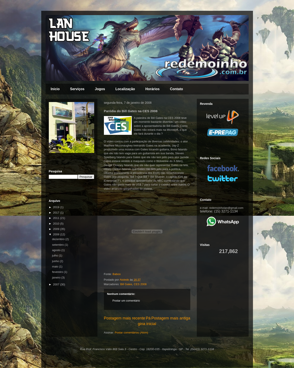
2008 (56, 234)
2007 (56, 284)
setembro (58, 244)
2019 (56, 207)
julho (55, 255)
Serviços (77, 89)
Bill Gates (126, 284)
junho (56, 261)
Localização (125, 89)
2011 (56, 218)
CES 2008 (140, 284)
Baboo (117, 274)
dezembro (58, 239)
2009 (56, 229)
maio (55, 266)
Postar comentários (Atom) (131, 332)
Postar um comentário (126, 300)
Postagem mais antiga (170, 318)
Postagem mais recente (124, 318)
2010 (56, 223)
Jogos (100, 89)
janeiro (56, 277)
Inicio (55, 89)
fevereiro (58, 272)
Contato (176, 89)
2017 (56, 212)
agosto (56, 250)
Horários (152, 89)
